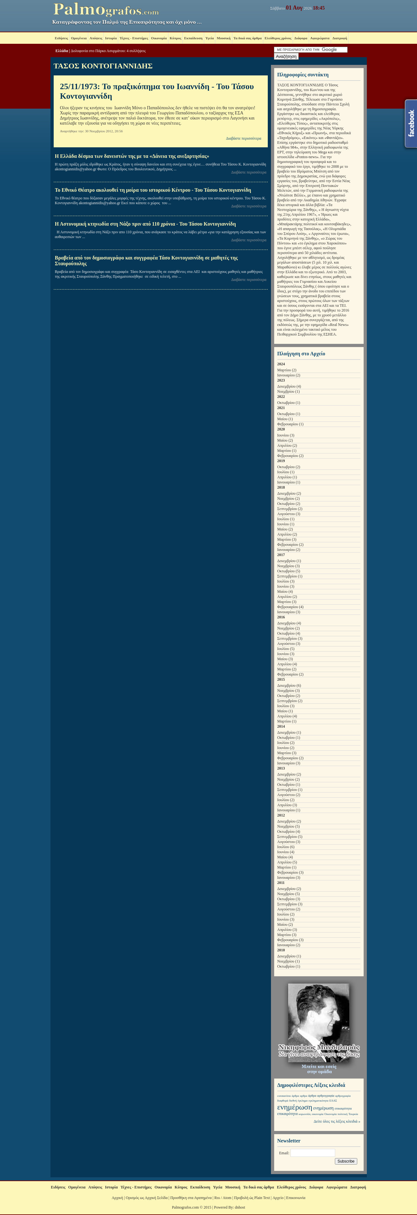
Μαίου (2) (285, 440)
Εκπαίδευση (193, 38)
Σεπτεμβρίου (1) (290, 576)
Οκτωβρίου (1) (288, 402)
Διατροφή (339, 38)
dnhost (240, 1207)
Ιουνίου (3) (286, 435)
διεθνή (293, 1100)
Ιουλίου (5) (286, 648)
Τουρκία (353, 1114)
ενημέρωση (295, 1107)
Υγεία (209, 38)
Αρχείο (278, 1198)
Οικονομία (159, 38)
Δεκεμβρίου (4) (289, 386)
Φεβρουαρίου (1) (290, 424)
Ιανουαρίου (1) (288, 482)
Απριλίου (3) (287, 805)
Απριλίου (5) (287, 862)
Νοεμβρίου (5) (288, 826)
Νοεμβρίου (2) (288, 498)
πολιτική (342, 1114)
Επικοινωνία (295, 1198)
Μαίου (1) (285, 419)
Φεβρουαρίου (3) (290, 872)
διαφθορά (283, 1100)
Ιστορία (111, 38)
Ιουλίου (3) (286, 581)
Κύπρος (175, 38)
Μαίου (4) (285, 591)
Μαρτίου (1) (287, 450)
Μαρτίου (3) (287, 539)
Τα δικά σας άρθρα (248, 38)
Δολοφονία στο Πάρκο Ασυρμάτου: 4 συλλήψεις (108, 51)
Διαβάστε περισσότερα (243, 138)
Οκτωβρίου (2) (288, 467)
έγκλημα (303, 1100)
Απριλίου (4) (287, 664)
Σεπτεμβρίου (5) (290, 836)
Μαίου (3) (285, 659)
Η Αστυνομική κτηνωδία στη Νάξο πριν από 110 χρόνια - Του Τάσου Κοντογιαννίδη (145, 224)
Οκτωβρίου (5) (288, 571)
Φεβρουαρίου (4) (290, 607)
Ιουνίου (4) (286, 852)
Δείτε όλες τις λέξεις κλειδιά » (337, 1121)
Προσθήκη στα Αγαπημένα (191, 1198)
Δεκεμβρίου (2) (289, 493)
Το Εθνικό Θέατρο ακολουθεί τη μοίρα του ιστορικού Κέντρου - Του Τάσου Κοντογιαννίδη (153, 190)
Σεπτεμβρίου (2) (290, 509)
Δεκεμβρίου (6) (289, 685)
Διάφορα (300, 38)
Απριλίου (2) (287, 445)
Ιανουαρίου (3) (288, 612)
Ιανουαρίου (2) (288, 375)
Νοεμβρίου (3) (288, 566)
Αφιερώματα (319, 38)
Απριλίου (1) (287, 477)
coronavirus (284, 1095)
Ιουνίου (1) (286, 524)
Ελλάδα (62, 51)
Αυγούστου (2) (288, 795)
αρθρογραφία (325, 1095)
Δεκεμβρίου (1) (289, 561)
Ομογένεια (79, 38)
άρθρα (295, 1095)
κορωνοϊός (304, 1114)
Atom (227, 1198)
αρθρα (303, 1095)
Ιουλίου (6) (286, 847)
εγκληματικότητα (318, 1100)
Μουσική (223, 38)
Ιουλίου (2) (286, 742)
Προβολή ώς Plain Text (252, 1198)
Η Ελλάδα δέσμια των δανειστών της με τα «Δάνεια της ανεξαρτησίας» (132, 156)
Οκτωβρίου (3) (288, 899)
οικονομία (317, 1114)
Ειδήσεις (61, 38)
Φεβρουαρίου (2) (290, 455)
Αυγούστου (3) (288, 514)
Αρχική (117, 1198)
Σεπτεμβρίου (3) (290, 638)
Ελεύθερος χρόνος (278, 38)
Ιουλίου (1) (286, 472)
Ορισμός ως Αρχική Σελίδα (146, 1198)
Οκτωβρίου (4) (288, 633)
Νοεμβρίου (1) (288, 391)
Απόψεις (95, 38)
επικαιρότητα (343, 1108)
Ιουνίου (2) (286, 748)
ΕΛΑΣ (333, 1100)
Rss (217, 1198)
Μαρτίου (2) (287, 370)
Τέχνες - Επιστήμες (134, 38)
